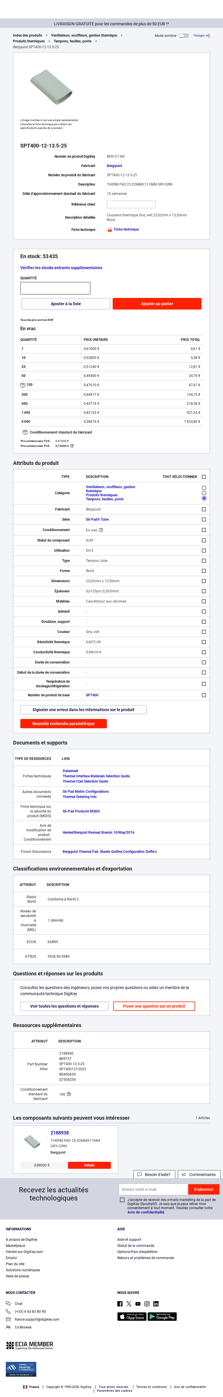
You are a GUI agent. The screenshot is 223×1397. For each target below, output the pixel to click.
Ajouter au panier (157, 303)
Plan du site (15, 1264)
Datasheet (70, 771)
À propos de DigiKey (21, 1240)
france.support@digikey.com (33, 1320)
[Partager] (202, 36)
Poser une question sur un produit (154, 1006)
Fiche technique (123, 229)
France (31, 1387)
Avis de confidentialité (145, 1212)
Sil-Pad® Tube (97, 519)
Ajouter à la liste (66, 303)
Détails (89, 1165)
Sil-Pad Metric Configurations (86, 792)
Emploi (11, 1258)
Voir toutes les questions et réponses (64, 1006)
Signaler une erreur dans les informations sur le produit (83, 709)
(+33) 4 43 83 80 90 (26, 1312)
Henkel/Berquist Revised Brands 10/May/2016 (98, 832)
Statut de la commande (135, 1246)
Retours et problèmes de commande (145, 1258)
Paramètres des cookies (114, 1391)
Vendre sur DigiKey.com (24, 1252)
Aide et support (129, 1240)
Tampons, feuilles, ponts (72, 41)
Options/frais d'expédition (137, 1252)
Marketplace (15, 1246)
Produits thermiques (29, 41)
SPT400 (92, 695)
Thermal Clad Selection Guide (85, 781)
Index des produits (27, 35)
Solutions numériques (23, 1270)
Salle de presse (17, 1276)
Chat (14, 1304)
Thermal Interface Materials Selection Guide (96, 776)
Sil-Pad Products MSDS (81, 811)
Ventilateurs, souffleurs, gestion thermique (84, 35)
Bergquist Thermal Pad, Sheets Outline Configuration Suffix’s (110, 852)
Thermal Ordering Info (80, 797)
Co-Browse (18, 1328)
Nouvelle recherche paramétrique (64, 723)
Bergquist (114, 166)
